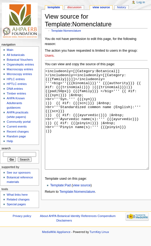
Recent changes (18, 131)
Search (6, 148)
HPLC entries (16, 79)
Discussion (74, 7)
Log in (141, 2)
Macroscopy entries (20, 69)
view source (81, 205)
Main (10, 49)
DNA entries (15, 88)
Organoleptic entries (20, 64)
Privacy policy (22, 228)
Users (49, 56)
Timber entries (16, 93)
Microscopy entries (19, 74)
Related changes (18, 199)
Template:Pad (60, 205)
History (121, 7)
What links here (17, 194)
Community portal (19, 121)
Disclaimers (64, 232)
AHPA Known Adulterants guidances (16, 103)
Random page (16, 136)
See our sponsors (19, 172)
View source (101, 7)
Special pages (16, 204)
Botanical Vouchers (20, 59)
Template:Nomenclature (66, 30)
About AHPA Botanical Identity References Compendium (78, 228)
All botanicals (15, 54)
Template (54, 7)
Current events (17, 126)
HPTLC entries (17, 83)
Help (10, 141)
